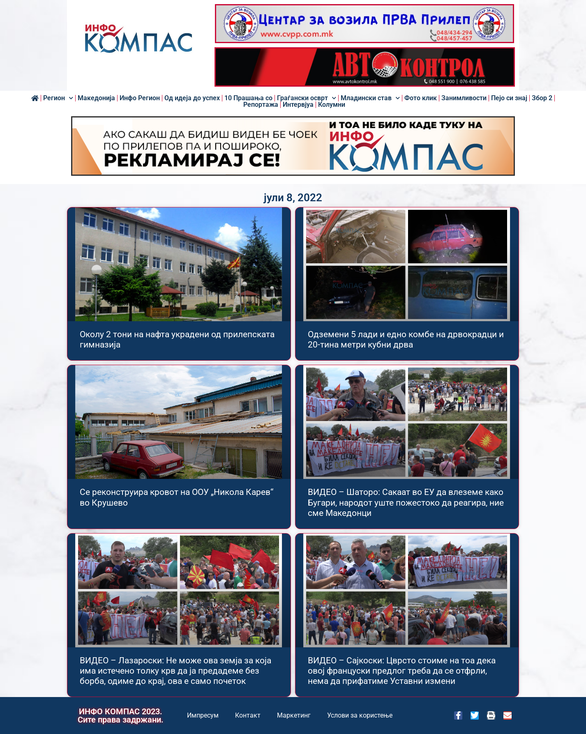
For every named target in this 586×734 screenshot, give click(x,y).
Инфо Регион (140, 98)
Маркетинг (294, 715)
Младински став (370, 98)
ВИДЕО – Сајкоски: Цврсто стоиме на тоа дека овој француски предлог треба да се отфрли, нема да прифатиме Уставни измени (402, 671)
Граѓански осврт (306, 98)
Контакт (248, 715)
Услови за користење (359, 715)
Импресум (203, 715)
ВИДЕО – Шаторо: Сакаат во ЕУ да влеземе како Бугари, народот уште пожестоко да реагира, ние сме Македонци (406, 502)
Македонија (96, 98)
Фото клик (420, 98)
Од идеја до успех (192, 98)
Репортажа (260, 104)
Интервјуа (298, 104)
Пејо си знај (509, 98)
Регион (58, 98)
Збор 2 (542, 98)
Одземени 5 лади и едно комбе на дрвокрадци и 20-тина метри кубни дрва (406, 339)
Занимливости (464, 98)
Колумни (331, 104)
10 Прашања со (248, 98)
